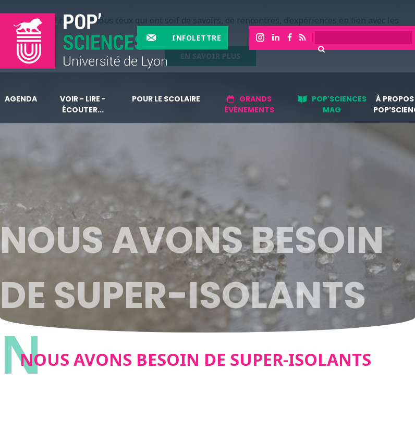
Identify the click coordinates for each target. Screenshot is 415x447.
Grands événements (249, 104)
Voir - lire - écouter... (83, 104)
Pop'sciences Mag (339, 104)
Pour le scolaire (166, 99)
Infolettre (196, 38)
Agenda (21, 99)
